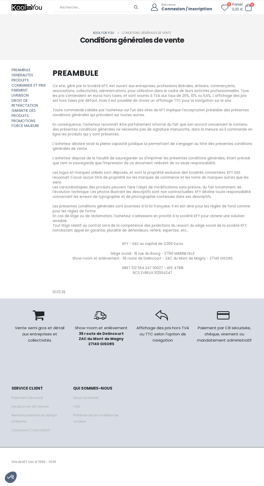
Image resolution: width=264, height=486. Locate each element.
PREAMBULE (21, 69)
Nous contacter (86, 407)
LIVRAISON (20, 95)
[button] (248, 8)
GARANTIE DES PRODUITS (24, 113)
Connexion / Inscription (185, 9)
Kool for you (103, 33)
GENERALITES (22, 75)
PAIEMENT (20, 90)
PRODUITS (20, 80)
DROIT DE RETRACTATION (25, 103)
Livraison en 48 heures (30, 416)
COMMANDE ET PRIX (29, 85)
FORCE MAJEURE (25, 125)
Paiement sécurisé (27, 407)
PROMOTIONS (23, 120)
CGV (77, 416)
